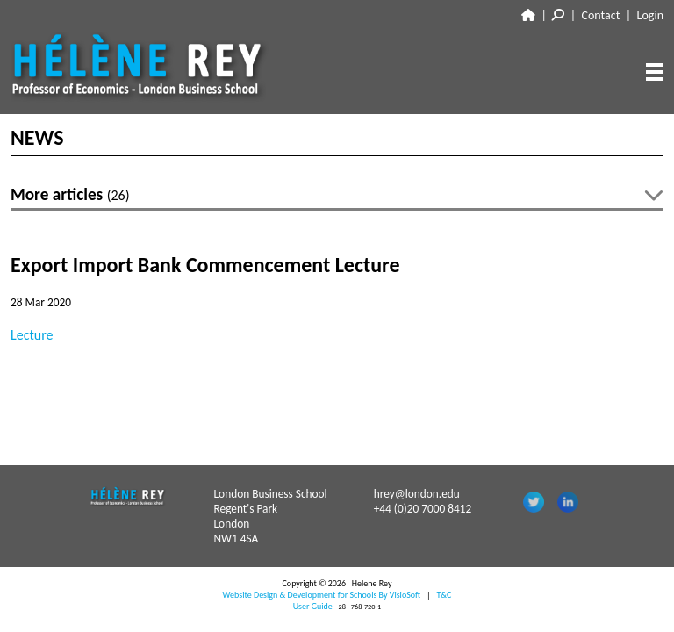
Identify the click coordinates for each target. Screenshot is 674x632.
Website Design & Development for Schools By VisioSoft (322, 594)
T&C (443, 594)
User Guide (313, 606)
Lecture (32, 335)
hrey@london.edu (417, 493)
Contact (601, 15)
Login (650, 15)
